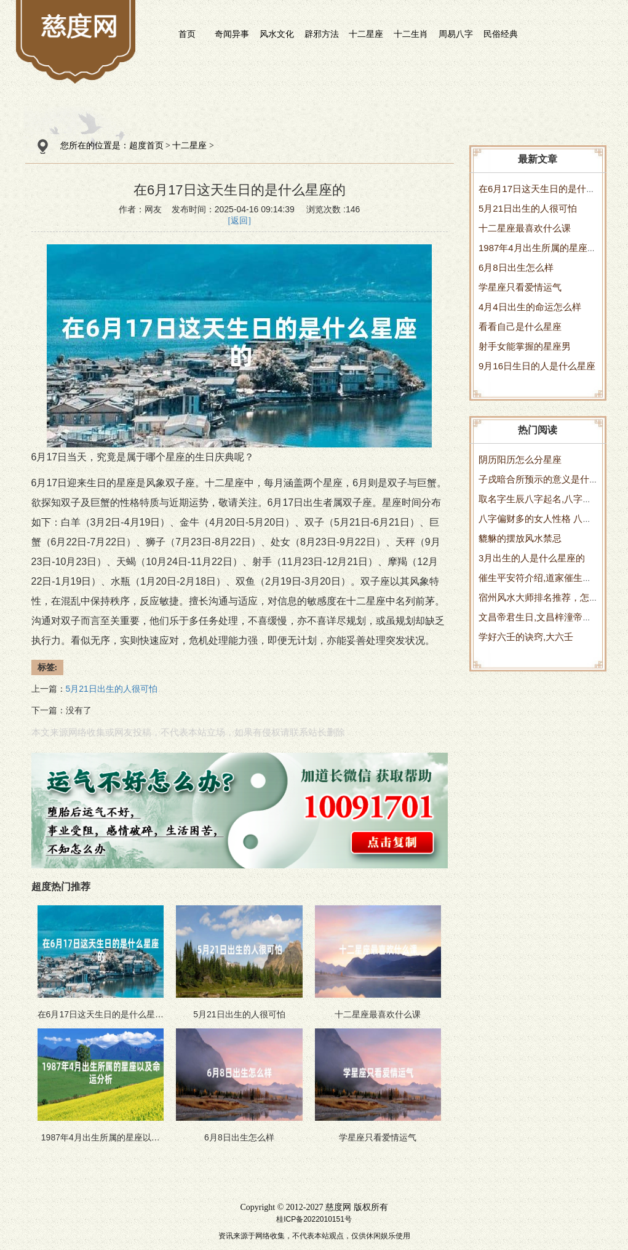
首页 (187, 34)
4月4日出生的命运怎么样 (530, 307)
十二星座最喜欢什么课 (525, 228)
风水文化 (277, 34)
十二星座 (366, 34)
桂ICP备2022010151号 (314, 1219)
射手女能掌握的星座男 (525, 346)
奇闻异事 (232, 34)
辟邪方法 (321, 34)
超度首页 (146, 145)
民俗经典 (500, 34)
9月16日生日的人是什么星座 (537, 366)
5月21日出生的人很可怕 (528, 208)
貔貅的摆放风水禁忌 (520, 538)
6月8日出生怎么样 (516, 267)
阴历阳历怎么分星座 (520, 459)
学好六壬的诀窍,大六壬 (526, 636)
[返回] (239, 220)
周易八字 (456, 34)
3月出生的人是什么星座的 (532, 558)
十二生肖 (411, 34)
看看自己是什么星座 (520, 326)
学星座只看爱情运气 (520, 287)
